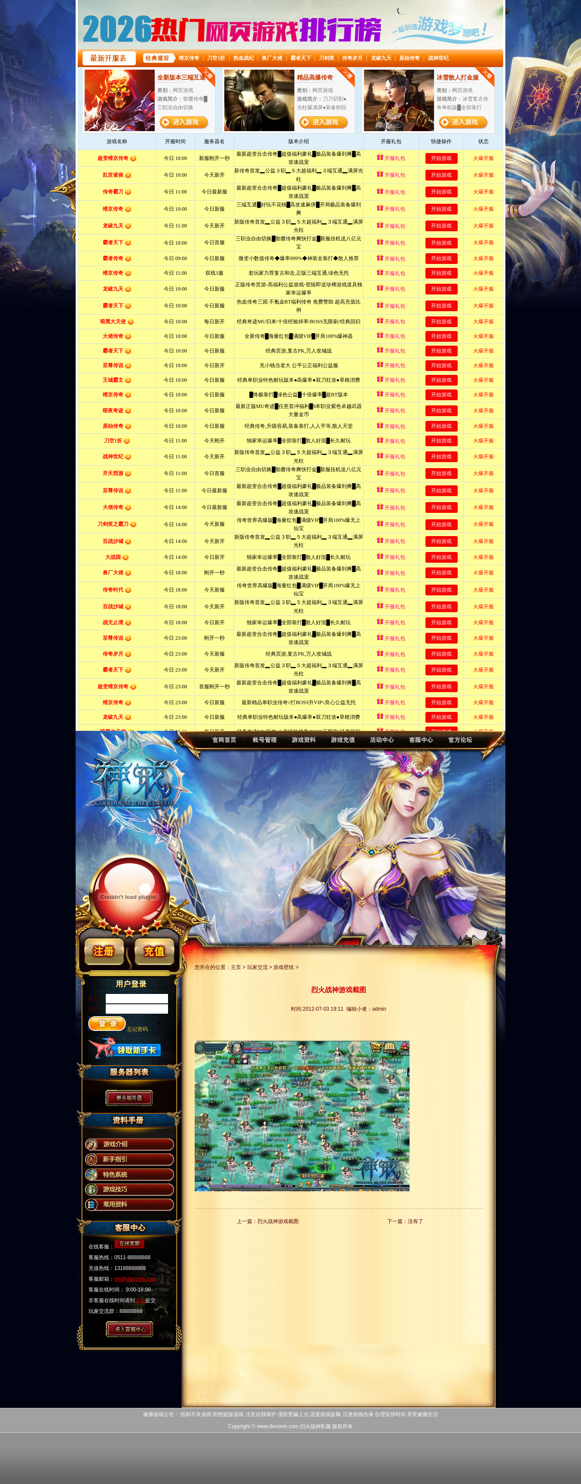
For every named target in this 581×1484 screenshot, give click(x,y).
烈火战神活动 (382, 744)
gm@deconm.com (135, 1279)
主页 (236, 967)
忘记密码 (137, 1029)
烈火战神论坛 (462, 744)
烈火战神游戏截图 (278, 1221)
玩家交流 (257, 967)
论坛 (140, 1300)
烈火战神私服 (315, 1426)
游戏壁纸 (283, 967)
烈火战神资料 (302, 744)
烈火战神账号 (262, 744)
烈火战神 (222, 744)
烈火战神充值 (342, 744)
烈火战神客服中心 (422, 744)
